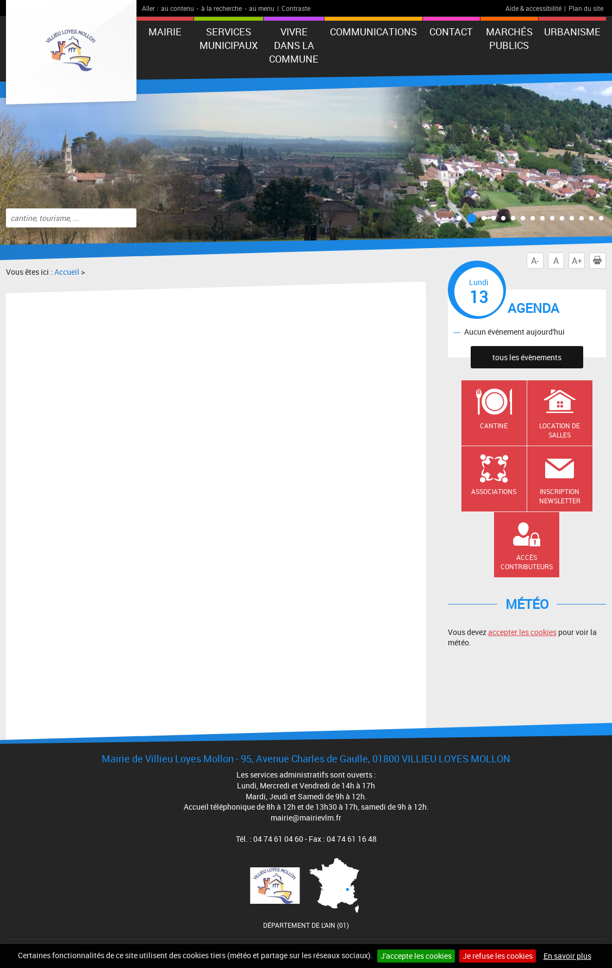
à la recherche (221, 8)
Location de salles (559, 430)
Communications (373, 31)
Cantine (494, 425)
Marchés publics (509, 38)
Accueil (66, 272)
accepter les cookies (522, 632)
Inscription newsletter (559, 496)
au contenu (177, 8)
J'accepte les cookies (416, 956)
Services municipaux (228, 38)
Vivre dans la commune (294, 45)
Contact (451, 31)
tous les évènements (526, 357)
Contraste (296, 8)
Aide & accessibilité (533, 8)
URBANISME (572, 31)
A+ (577, 261)
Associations (493, 491)
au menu (261, 8)
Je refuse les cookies (498, 956)
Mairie (165, 31)
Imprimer (599, 261)
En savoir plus (567, 956)
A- (535, 261)
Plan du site (586, 8)
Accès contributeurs (527, 562)
